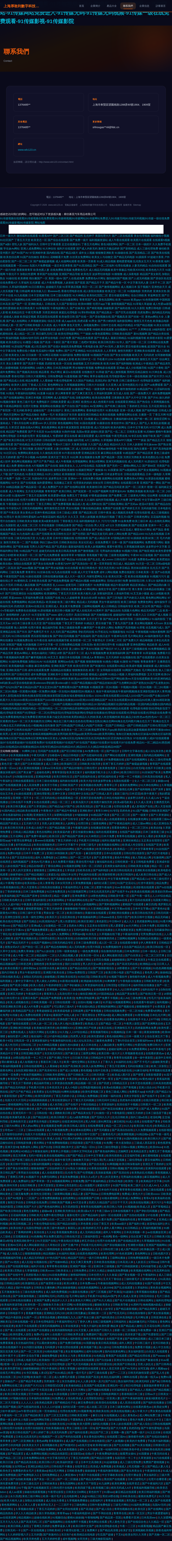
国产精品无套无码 (97, 533)
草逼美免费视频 (69, 1176)
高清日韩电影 (82, 614)
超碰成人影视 (66, 359)
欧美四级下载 (83, 1487)
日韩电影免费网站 (46, 1449)
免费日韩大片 (155, 1044)
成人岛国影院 (8, 525)
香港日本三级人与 (51, 1061)
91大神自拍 (49, 248)
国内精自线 (53, 252)
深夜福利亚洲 (105, 593)
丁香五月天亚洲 (67, 593)
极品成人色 (78, 504)
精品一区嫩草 (62, 895)
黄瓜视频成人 (44, 435)
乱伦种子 (89, 235)
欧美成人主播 (87, 1078)
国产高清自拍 (121, 1172)
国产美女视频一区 (130, 1274)
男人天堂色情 (163, 806)
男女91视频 (73, 508)
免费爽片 (92, 1530)
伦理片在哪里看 (29, 499)
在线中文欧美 (101, 1070)
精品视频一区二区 (86, 1083)
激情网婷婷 (12, 614)
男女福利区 (151, 1474)
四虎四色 (134, 1428)
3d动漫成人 (35, 1338)
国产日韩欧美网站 (113, 504)
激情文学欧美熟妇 (94, 1338)
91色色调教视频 (162, 968)
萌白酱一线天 (11, 559)
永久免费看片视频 (63, 861)
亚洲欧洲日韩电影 (21, 1027)
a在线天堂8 (84, 1445)
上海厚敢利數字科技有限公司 (21, 6)
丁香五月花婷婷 (46, 1508)
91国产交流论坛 (127, 883)
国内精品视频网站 (154, 755)
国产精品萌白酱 (157, 584)
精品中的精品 (125, 325)
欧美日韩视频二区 (21, 1223)
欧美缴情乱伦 (30, 1283)
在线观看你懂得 (129, 942)
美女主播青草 (14, 363)
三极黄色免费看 (103, 1040)
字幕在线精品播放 (91, 508)
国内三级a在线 (139, 1117)
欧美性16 (86, 401)
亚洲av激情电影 (107, 448)
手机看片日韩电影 (90, 840)
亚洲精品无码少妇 (55, 1313)
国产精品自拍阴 (66, 1223)
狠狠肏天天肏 (51, 1304)
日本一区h (88, 1428)
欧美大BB (109, 363)
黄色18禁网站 (97, 461)
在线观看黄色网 (47, 648)
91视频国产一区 (49, 1436)
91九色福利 (23, 533)
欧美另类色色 (104, 848)
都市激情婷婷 (128, 389)
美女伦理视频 (142, 235)
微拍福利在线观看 (27, 235)
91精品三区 (94, 1496)
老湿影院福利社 (33, 1138)
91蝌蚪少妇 (29, 750)
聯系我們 (128, 5)
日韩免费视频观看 (139, 1257)
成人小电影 (72, 1087)
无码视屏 (50, 1347)
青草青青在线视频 (131, 1189)
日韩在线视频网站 (26, 1019)
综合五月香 (54, 320)
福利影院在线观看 (88, 1368)
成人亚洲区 (73, 401)
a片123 (110, 525)
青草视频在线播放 (147, 1291)
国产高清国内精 (134, 1168)
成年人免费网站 (60, 934)
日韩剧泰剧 (77, 1142)
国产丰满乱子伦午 (60, 1057)
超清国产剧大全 (156, 346)
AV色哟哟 (41, 457)
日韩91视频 (116, 1168)
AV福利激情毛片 (154, 636)
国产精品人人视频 (141, 1389)
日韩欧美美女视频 (27, 521)
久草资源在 (60, 499)
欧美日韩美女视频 (16, 1394)
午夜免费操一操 (147, 1330)
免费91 (60, 350)
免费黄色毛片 (80, 269)
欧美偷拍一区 (47, 1359)
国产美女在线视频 (120, 354)
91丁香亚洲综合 (86, 1015)
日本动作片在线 (108, 1189)
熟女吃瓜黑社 (18, 1279)
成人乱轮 (26, 1261)
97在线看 (153, 1215)
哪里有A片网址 (143, 529)
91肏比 (102, 597)
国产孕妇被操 (72, 985)
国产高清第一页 (42, 529)
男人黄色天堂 (117, 1521)
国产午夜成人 (102, 337)
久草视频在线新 (25, 1508)
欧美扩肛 (125, 1530)
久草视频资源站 (37, 320)
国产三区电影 (115, 597)
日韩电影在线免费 (37, 1202)
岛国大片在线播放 (36, 1134)
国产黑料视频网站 (110, 904)
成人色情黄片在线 (103, 401)
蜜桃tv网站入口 (132, 465)
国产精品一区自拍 (82, 525)
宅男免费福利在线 (151, 934)
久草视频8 (107, 440)
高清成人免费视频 (101, 1466)
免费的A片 (43, 878)
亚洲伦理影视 (42, 793)
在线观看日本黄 (130, 482)
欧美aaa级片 (119, 1223)
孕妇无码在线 (86, 631)
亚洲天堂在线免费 (91, 797)
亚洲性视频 (135, 755)
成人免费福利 (21, 1181)
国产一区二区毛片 (81, 857)
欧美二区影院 (159, 1066)
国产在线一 (82, 316)
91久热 (63, 1032)
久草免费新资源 (124, 929)
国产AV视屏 (14, 1198)
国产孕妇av (92, 1193)
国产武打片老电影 (158, 853)
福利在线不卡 (150, 989)
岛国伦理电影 (34, 1227)
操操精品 (165, 972)
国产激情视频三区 (88, 550)
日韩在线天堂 (72, 1236)
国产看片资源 (70, 342)
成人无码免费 (77, 946)
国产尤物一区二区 (160, 1534)
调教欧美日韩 (62, 1112)
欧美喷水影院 (155, 337)
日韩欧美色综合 (68, 542)
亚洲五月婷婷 (15, 993)
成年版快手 (161, 601)
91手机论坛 (102, 631)
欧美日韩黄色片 (88, 567)
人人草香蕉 (110, 350)
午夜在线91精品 (86, 1006)
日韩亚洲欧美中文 (64, 1147)
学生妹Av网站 (11, 248)
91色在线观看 (42, 802)
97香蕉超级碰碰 (98, 495)
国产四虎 (104, 1083)
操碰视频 (78, 363)
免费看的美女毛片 (24, 1470)
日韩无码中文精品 (107, 1100)
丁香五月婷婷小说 (66, 840)
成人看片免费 (104, 1219)
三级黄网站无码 (46, 1296)
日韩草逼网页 (132, 989)
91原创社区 (151, 461)
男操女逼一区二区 (54, 912)
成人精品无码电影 (34, 1257)
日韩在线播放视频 (53, 576)
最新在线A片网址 (30, 427)
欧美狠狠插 (68, 474)
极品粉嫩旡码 (137, 1321)
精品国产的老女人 (11, 823)
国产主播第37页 (121, 589)
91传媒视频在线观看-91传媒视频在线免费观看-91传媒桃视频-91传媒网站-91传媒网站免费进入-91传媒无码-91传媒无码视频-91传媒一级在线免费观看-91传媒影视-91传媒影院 (84, 12)
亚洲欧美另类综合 (66, 1210)
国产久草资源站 (38, 806)
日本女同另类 (63, 883)
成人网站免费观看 (122, 1015)
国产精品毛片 (21, 925)
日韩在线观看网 (33, 1066)
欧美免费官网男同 (50, 819)
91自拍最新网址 (69, 299)
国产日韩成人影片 (102, 793)
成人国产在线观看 (160, 1500)
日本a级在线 (16, 648)
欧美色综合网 (11, 257)
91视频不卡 (33, 1176)
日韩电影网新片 (110, 1394)
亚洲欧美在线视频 (145, 870)
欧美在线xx (31, 883)
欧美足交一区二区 (115, 291)
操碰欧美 (42, 1423)
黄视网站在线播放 (50, 406)
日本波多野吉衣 (113, 474)
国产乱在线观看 (123, 1287)
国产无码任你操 (113, 1334)
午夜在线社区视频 (69, 1240)
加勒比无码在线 (33, 976)
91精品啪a (142, 1134)
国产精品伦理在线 (140, 1355)
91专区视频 (30, 1372)
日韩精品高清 (84, 474)
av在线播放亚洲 (157, 1232)
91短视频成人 (112, 1415)
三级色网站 (81, 1504)
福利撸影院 (132, 359)
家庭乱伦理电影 (68, 312)
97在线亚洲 (7, 1325)
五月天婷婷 (112, 657)
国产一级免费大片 (140, 393)
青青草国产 (51, 491)
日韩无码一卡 (13, 1530)
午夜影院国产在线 (14, 576)
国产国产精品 (75, 1155)
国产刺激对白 (98, 665)
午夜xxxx (5, 925)
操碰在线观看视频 (35, 1491)
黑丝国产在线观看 (115, 1479)
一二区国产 (31, 1198)
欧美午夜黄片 (149, 793)
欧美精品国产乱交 (24, 1010)
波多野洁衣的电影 (11, 1445)
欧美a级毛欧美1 (124, 802)
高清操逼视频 (103, 1172)
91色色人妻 (112, 389)
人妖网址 (70, 823)
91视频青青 (85, 1411)
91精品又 (89, 623)
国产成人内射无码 (87, 248)
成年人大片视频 (89, 1449)
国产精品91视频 (79, 580)
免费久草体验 (26, 951)
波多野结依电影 (101, 274)
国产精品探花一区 (31, 486)
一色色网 (105, 1236)
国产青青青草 (134, 653)
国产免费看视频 (62, 504)
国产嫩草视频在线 (36, 657)
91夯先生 (92, 934)
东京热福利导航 (25, 1342)
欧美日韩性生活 (63, 776)
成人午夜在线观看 (119, 239)
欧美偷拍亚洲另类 (45, 1027)
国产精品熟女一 (105, 312)
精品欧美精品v (36, 601)
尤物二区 (89, 887)
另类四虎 (147, 291)
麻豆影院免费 (78, 618)
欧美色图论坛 (14, 342)
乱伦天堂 (36, 623)
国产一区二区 (127, 244)
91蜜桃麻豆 (38, 989)
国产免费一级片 (79, 239)
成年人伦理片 (66, 614)
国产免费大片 (131, 640)
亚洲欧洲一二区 (97, 1313)
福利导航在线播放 (144, 985)
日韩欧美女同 (98, 976)
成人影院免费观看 (93, 759)
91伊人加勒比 (53, 474)
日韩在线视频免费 (115, 1010)
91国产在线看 (153, 1283)
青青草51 (30, 572)
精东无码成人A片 (121, 1487)
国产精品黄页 (15, 1453)
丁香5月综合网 (20, 423)
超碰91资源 (97, 431)
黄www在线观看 (44, 840)
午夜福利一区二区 (12, 1415)
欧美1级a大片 (86, 1210)
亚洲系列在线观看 (156, 1168)
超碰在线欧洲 (42, 1517)
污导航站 (152, 1321)
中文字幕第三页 (48, 359)
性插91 (19, 883)
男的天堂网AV (11, 414)
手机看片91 (94, 1296)
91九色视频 (21, 295)
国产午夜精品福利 (120, 823)
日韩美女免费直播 (71, 589)
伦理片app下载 (101, 303)
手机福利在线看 (88, 874)
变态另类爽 (20, 1155)
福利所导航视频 (105, 499)
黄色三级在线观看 (154, 1189)
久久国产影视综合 (66, 303)
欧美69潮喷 (85, 303)
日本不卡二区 (157, 282)
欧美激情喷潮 (107, 874)
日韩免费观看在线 (122, 1347)
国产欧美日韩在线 (14, 440)
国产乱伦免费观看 (49, 555)
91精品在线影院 (59, 1453)
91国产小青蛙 (156, 367)
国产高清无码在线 (127, 963)
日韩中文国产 (78, 1394)
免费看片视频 (143, 1347)
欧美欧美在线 (101, 1411)
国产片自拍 (68, 406)
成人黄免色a (130, 1415)
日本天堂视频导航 (39, 295)
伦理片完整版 (31, 406)
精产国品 (158, 529)
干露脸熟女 (31, 648)
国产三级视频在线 (136, 648)
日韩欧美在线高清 (153, 1449)
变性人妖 (17, 244)
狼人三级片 (165, 670)
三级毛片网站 (121, 1504)
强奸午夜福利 (23, 1287)
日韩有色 (165, 1381)
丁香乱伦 (5, 934)
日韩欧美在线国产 (122, 333)
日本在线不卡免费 (21, 802)
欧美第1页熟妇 (14, 1270)
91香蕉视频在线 (10, 887)
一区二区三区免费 (69, 759)
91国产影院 (119, 1185)
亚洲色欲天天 (159, 286)
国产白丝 (46, 1147)
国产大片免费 (118, 1428)
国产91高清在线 (100, 900)
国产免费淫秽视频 (71, 1342)
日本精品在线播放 (154, 589)
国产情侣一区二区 (33, 946)
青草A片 (148, 1198)
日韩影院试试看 (54, 1385)
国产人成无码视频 (139, 278)
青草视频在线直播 (160, 1070)
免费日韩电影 (154, 308)
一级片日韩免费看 (97, 1257)
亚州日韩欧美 (161, 1342)
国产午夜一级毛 (141, 895)
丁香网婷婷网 (23, 1232)
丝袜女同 (98, 482)
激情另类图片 (126, 350)
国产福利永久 (31, 244)
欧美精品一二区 (124, 848)
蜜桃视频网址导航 (19, 1104)
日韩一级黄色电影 (67, 951)
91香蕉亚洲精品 (34, 474)
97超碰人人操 (60, 1164)
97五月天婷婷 (33, 440)
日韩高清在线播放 (50, 887)
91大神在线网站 (150, 785)
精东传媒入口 (39, 291)
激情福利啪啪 (78, 1274)
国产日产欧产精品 (21, 1091)
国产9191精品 (58, 1372)
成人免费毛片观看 (65, 1376)
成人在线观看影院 (115, 819)
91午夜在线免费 (71, 452)
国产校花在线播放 (113, 1108)
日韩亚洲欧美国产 (32, 1053)
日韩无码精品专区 (63, 942)
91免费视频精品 (157, 648)
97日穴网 (154, 427)
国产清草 (158, 789)
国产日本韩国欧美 (33, 763)
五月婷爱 (36, 1534)
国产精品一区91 (160, 606)
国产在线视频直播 (11, 785)
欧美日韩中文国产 (87, 1134)
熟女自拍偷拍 (11, 469)
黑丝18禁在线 (110, 1496)
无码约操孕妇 (81, 929)
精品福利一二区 (46, 955)
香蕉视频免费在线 (67, 1232)
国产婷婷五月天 (131, 508)
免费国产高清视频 (125, 627)
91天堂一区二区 (145, 563)
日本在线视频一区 (23, 1321)
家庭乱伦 (53, 874)
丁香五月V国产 (124, 516)
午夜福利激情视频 (109, 1470)
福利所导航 (126, 618)
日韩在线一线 (44, 1112)
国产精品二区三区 (11, 1457)
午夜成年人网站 (104, 627)
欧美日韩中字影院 (18, 1164)
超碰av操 (47, 1210)
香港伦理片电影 (85, 861)
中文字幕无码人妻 (138, 282)
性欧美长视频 (51, 1279)
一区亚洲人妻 (112, 1398)
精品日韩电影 (71, 755)
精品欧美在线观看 (28, 810)
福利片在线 (38, 1266)
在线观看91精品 (116, 665)
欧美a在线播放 (113, 1087)
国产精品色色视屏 (82, 337)
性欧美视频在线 (55, 1428)
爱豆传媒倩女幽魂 (136, 346)
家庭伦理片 (104, 1185)
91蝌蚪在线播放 (71, 1091)
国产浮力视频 (93, 1142)
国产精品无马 (39, 1364)
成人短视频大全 (29, 1061)
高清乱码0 (101, 380)
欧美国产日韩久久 (102, 1330)
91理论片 (8, 516)
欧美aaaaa (21, 1049)
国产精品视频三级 (60, 827)
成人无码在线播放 (132, 1283)
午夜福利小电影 (61, 789)
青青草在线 (120, 1513)
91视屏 (27, 814)
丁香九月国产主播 (123, 623)
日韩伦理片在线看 (12, 1428)
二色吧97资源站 (88, 342)
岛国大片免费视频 (40, 265)
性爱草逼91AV (117, 491)
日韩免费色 (80, 1270)
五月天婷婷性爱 (51, 1538)
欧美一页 (94, 670)
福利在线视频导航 (58, 640)
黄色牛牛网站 (122, 857)
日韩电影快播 (23, 1142)
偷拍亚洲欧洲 (88, 993)
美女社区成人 (86, 542)
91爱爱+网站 (55, 1049)
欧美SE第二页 (150, 538)
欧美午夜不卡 (8, 1355)
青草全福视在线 (99, 376)
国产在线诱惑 (44, 584)
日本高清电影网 (62, 367)
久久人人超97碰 (10, 904)
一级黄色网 (98, 389)
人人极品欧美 (107, 1044)
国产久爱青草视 (103, 857)
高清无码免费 (59, 1432)
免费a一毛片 (47, 414)
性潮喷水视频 (136, 1244)
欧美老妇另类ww (162, 891)
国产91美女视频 (141, 1445)
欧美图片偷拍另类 (102, 802)
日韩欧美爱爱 (58, 401)
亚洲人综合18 (147, 1087)
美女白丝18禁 (89, 597)
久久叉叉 (73, 516)
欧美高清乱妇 (85, 806)
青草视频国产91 (147, 1219)
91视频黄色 (50, 759)
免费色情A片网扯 (134, 478)
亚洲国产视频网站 (157, 1244)
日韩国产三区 (95, 972)
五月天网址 (80, 1389)
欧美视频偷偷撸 (20, 755)
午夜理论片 (98, 640)
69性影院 (36, 299)
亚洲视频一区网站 (58, 989)
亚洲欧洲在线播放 (119, 912)
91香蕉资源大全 (21, 848)
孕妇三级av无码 (49, 542)
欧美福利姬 (8, 895)
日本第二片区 (114, 640)
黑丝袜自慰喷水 (140, 567)
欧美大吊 (86, 780)
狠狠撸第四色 (80, 670)
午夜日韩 (72, 1078)
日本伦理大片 (96, 1274)
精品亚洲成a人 (138, 584)
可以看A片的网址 (73, 1138)
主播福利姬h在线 (123, 418)
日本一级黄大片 (135, 1036)
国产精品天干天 (95, 282)
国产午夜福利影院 (133, 1398)
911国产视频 (140, 810)
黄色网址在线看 (98, 1521)
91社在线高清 (95, 350)
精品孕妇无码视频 (41, 444)
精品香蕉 (44, 371)
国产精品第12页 (88, 512)
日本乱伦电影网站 (115, 797)
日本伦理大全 (12, 997)
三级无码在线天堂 (24, 538)
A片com (158, 623)
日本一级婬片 (144, 244)
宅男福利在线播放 (110, 550)
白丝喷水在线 (47, 968)
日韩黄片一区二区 (151, 1104)
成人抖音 (63, 648)
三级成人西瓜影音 (145, 1142)
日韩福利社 (120, 1321)
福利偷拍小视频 (160, 235)
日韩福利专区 (126, 606)
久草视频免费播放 (77, 1500)
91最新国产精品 (81, 389)
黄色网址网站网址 (156, 597)
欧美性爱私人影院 (21, 1334)
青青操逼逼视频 (115, 1500)
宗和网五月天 (75, 418)
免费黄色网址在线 (127, 414)
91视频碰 (130, 1206)
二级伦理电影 (135, 1159)
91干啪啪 (134, 661)
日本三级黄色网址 (121, 1406)
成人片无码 (6, 584)
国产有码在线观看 (71, 1436)
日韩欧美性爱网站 (55, 1074)
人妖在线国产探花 (16, 865)
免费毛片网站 (125, 1044)
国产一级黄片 (140, 814)
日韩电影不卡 (15, 1313)
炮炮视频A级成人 (153, 1304)
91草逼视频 (150, 653)
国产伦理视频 (85, 1172)
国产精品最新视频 (127, 1308)
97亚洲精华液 (37, 252)
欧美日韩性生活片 (61, 533)
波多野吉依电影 (49, 337)
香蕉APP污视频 (122, 440)
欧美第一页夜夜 (86, 261)
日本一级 (117, 542)
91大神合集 (155, 371)
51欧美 (7, 329)
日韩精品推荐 (63, 525)
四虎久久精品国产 (100, 1202)
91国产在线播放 (62, 529)
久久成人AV (153, 797)
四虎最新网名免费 (146, 1027)
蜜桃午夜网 (46, 499)
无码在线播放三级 (138, 1066)
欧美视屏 (161, 836)
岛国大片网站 (36, 1032)
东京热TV (67, 1534)
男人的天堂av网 (92, 963)
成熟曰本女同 (68, 874)
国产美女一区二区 (45, 1479)
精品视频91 (50, 1253)
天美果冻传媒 (79, 444)
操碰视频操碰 (31, 1368)
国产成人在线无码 (81, 610)
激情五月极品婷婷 (109, 248)
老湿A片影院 (146, 504)
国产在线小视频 (101, 529)
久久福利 (89, 499)
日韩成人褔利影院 (71, 1338)
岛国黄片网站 (161, 900)
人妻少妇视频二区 (64, 448)
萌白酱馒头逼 (9, 1061)
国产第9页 (135, 499)
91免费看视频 (102, 584)
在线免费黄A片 (9, 282)
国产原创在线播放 (102, 929)
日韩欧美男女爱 (153, 980)
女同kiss (153, 1261)
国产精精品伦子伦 (65, 1402)
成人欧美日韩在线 (146, 874)
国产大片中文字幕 (136, 397)
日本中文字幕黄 (95, 1155)
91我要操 (113, 469)
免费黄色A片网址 (95, 278)
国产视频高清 (119, 316)
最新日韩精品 (119, 337)
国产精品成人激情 (132, 1325)
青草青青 (5, 1440)
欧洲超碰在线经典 (92, 980)
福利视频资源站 (98, 239)
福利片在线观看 (66, 248)
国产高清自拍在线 (123, 1129)
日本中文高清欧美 (91, 1462)
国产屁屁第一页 (82, 491)
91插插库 (141, 257)
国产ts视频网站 (128, 469)
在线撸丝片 (88, 371)
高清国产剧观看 (43, 448)
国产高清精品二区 (139, 252)
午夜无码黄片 (39, 755)
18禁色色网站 (98, 895)
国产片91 (153, 397)
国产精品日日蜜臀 (102, 1457)
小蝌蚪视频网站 (97, 1049)
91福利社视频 (64, 440)
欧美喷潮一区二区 (80, 640)
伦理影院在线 (94, 1398)
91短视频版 (35, 1279)
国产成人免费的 (150, 1108)
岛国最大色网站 (130, 610)
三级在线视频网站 (81, 989)
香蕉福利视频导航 (145, 1487)
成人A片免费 (31, 1006)
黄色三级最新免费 (69, 627)
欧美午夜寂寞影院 (68, 427)
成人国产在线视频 (77, 1440)
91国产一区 (30, 1317)
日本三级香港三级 (154, 831)
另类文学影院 (132, 1095)
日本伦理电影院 (45, 1321)
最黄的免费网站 (129, 785)
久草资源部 (145, 1457)
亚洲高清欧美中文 (24, 1240)
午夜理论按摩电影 (22, 840)
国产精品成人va (40, 934)
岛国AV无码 (159, 1504)
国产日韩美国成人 (86, 1189)
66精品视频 (13, 486)
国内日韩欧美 (9, 972)
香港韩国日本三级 (132, 1394)
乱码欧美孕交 (25, 410)
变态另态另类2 (107, 567)
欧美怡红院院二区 (97, 295)
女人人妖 (41, 1308)
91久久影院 (138, 308)
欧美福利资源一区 (68, 1462)
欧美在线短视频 (140, 1202)
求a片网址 (56, 371)
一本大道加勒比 (122, 1142)
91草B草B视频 (86, 312)
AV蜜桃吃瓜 (21, 580)
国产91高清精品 (82, 265)
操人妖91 (104, 1347)
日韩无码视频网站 (32, 508)
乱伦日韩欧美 (120, 1117)
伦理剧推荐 (81, 538)
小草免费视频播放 (50, 1198)
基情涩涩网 (160, 418)
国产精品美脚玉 (148, 1308)
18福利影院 (159, 329)
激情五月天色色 (143, 320)
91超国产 (46, 1006)
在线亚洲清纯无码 (73, 1121)
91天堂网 (23, 1376)
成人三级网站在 (103, 418)
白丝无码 (138, 768)
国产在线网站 (156, 1508)
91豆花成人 (127, 529)
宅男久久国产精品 (40, 546)
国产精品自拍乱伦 (80, 968)
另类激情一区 (52, 1381)
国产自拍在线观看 (135, 1215)
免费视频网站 (19, 601)
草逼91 (47, 1015)
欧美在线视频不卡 (11, 1347)
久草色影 (70, 870)
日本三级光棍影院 (61, 295)
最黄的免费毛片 (147, 1496)
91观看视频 (144, 1526)
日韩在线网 (49, 440)
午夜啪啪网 (91, 1517)
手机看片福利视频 (159, 1440)
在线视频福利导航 (11, 1257)
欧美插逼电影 (62, 1010)
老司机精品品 (23, 844)
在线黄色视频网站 (88, 1253)
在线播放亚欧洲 (100, 827)
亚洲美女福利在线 (115, 865)
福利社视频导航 (111, 840)
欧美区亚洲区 (86, 921)
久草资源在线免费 (63, 1083)
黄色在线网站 (44, 831)
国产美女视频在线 (26, 938)
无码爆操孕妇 (162, 929)
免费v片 (38, 1334)
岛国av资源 (83, 431)
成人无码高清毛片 (86, 448)
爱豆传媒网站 (153, 1159)
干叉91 (120, 1534)
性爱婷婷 (58, 435)
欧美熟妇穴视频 (105, 516)
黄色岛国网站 (107, 299)
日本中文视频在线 (63, 538)
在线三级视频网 (102, 1321)
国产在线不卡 (150, 1095)
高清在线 (39, 1232)
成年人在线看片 (54, 1334)
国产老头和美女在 (132, 1470)
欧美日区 (54, 836)
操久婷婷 (164, 397)
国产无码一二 (115, 465)
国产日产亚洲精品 (75, 350)
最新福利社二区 (64, 1189)
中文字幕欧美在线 (113, 1474)
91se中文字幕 (21, 789)
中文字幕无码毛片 (58, 1457)
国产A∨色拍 (12, 1261)
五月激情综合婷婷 (12, 1134)
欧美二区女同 (142, 606)
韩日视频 (28, 448)
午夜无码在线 (159, 1453)
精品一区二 (158, 865)
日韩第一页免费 (9, 1074)
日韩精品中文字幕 (101, 1057)
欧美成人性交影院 (133, 844)
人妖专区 (108, 1308)
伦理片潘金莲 (133, 1474)
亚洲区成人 (52, 606)
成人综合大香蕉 (55, 1500)
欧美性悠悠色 (114, 1155)
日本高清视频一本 (135, 1232)
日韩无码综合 (146, 1296)
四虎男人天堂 (78, 1036)
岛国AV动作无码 (29, 337)
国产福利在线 (123, 308)
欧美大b (5, 857)
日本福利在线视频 (40, 1398)
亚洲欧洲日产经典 (86, 1027)
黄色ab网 (41, 1440)
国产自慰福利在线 (92, 755)
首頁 (81, 5)
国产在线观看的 (146, 657)
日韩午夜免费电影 (100, 1504)
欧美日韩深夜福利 (130, 1164)
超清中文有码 (163, 1057)
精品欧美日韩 (74, 1308)
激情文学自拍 (15, 1202)
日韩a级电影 (163, 563)
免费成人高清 (93, 1308)
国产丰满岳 (115, 1291)
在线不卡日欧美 (155, 768)
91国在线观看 (88, 423)
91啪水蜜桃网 (157, 631)
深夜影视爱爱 (154, 1074)
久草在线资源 (71, 1325)
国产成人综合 (142, 1423)
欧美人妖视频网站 (95, 546)
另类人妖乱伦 (146, 1364)
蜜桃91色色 (24, 465)
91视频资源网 (71, 865)
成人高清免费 (31, 785)
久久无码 (55, 631)
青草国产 (12, 1078)
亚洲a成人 (37, 925)
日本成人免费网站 (131, 1198)
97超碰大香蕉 (155, 257)
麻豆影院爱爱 (86, 435)
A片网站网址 (90, 589)
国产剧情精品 (128, 248)
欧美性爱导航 (13, 1368)
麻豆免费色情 (86, 1402)
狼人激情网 (20, 627)
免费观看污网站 (154, 542)
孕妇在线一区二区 (73, 1279)
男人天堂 (99, 525)
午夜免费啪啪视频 (57, 1142)
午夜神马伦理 (119, 636)
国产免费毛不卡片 (38, 631)
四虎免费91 (144, 312)
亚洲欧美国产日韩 (16, 670)
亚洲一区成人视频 (130, 410)
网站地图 (40, 222)
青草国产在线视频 (47, 274)
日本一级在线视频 (137, 376)
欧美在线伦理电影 (11, 921)
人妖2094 (106, 1287)
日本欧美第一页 (144, 572)
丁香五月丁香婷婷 (72, 623)
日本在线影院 (97, 1440)
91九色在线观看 (60, 572)
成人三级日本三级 (159, 1338)
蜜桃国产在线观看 (133, 904)
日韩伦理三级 (110, 1249)
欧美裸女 (39, 1091)
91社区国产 (7, 239)
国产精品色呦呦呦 (57, 946)
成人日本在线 (89, 1044)
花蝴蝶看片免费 (59, 257)
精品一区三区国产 (24, 1308)
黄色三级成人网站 (117, 1091)
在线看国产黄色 (151, 1121)
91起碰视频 (111, 1462)
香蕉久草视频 (67, 1368)
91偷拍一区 (103, 1112)
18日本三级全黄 (21, 623)
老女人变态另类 (110, 1368)
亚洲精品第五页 (90, 452)
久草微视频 (31, 1270)
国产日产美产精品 (44, 461)
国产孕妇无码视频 (63, 636)
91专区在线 (135, 435)
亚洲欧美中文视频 (58, 674)
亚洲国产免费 (42, 1300)
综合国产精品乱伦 (135, 946)
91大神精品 (79, 295)
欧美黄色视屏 (107, 768)
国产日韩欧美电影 (30, 325)
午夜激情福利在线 (61, 1040)
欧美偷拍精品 (74, 1385)
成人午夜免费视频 (52, 282)
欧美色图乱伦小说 (153, 457)
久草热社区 (54, 1244)
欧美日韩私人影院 (19, 1526)
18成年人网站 (44, 367)
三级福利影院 (90, 1236)
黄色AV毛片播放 (41, 861)
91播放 (29, 665)
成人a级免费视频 (79, 1117)
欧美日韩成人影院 (75, 1125)
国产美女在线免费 (43, 563)
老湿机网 (155, 1117)
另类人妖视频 (87, 516)
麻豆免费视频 (8, 1474)
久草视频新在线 (151, 1240)
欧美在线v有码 (44, 1159)
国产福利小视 (137, 1223)
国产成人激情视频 (115, 371)
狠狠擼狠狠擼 (94, 661)
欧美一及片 (97, 1381)
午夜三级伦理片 (160, 878)
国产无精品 (30, 921)
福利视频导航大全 (96, 772)
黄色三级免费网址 (74, 410)
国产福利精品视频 (135, 1338)
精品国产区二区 (99, 1432)
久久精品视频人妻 (68, 955)
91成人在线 (133, 1121)
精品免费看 (32, 380)
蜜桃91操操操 (75, 1517)
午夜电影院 (119, 1112)
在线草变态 (82, 1466)
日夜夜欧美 (118, 397)
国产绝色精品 (22, 444)
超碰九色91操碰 (69, 1044)
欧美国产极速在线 (148, 1359)
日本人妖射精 (135, 444)
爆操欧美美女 (102, 1304)
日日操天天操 (80, 1057)
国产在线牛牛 (15, 1274)
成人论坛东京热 (154, 750)
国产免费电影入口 (29, 1474)
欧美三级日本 (140, 521)
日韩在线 (50, 303)
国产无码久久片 (101, 1117)
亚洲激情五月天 (42, 814)
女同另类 (82, 1538)
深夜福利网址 (83, 397)
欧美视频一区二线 (18, 989)
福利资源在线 (51, 299)
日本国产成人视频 (157, 614)
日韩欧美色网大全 (12, 900)
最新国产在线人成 (64, 1015)
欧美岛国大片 (81, 802)
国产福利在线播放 (154, 1402)
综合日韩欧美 (139, 295)
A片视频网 (38, 465)
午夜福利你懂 (130, 934)
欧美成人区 (144, 1206)
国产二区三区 (61, 235)
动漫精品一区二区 (56, 925)
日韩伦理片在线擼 (62, 1487)
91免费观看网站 (138, 1049)
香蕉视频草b (56, 1440)
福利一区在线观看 (111, 1215)
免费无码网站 (49, 1176)
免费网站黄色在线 (28, 452)
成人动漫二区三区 (27, 525)
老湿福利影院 (20, 934)
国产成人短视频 (69, 1070)
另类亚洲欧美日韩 (11, 1006)
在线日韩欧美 (28, 1185)
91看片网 (165, 921)
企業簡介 (95, 5)
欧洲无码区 (143, 1381)
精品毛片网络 (56, 1470)
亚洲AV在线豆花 (35, 606)
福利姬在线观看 (69, 780)
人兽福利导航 (122, 593)
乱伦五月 (155, 567)
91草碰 (100, 371)
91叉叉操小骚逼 (139, 593)
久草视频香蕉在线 (133, 1053)
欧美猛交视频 (28, 316)
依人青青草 (46, 883)
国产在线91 (82, 406)
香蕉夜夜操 (85, 1355)
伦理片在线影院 (34, 1428)
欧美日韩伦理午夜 (104, 644)
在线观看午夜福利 (144, 1002)
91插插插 (136, 538)
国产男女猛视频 (54, 567)
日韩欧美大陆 (162, 1236)
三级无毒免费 (17, 572)
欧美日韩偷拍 (75, 912)
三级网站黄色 (54, 870)
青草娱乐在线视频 (29, 1172)
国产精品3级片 (69, 252)
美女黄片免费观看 (70, 606)
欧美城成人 (120, 1466)
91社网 (74, 457)
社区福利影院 (120, 1389)
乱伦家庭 (35, 282)
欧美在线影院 (82, 878)
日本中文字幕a (141, 908)
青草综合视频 (47, 1317)
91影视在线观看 (69, 980)
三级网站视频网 (91, 606)
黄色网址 (165, 1321)
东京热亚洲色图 (79, 674)
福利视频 (5, 980)
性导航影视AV (117, 376)
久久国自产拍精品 (83, 380)
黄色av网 (98, 474)
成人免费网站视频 (37, 1453)
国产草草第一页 (40, 1181)
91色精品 (98, 1355)
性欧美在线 (84, 870)
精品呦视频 (146, 640)
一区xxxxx (23, 265)
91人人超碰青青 (70, 597)
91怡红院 (83, 976)
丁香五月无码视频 (84, 1100)
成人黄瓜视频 (39, 1104)
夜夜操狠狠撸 (152, 1032)
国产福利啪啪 (124, 363)
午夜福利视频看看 (11, 1066)
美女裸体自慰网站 (81, 1129)
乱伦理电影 (53, 1091)
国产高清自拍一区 (82, 563)
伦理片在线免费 (106, 1240)
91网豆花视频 (50, 354)
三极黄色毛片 (108, 1134)
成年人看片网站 (113, 1227)
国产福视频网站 (54, 1521)
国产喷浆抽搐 (21, 546)
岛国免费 (100, 465)
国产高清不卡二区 (73, 653)
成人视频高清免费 (123, 512)
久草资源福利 (107, 1104)
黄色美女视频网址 (160, 1287)
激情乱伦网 (126, 789)
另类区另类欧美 (132, 457)
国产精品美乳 (163, 363)
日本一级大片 (8, 235)
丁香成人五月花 (37, 384)
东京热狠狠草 (47, 389)
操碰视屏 (108, 308)
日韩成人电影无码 (26, 1359)
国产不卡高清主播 (42, 1389)
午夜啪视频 (142, 631)
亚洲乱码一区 (115, 1385)
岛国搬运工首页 (63, 482)
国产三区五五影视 (57, 1415)
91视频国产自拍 (99, 354)
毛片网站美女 (136, 636)
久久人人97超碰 (51, 1406)
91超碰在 (129, 1291)
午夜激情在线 (153, 1470)
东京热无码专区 (54, 1053)
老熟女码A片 (13, 946)
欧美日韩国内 (125, 874)
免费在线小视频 (26, 350)
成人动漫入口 (15, 1253)
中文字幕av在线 (121, 908)
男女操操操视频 (66, 1287)
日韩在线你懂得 (136, 1313)
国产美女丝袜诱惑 (18, 1168)
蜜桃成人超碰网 (98, 674)
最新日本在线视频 (69, 657)
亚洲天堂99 (11, 1147)
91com (115, 529)
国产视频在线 (126, 1006)
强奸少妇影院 (73, 963)
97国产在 (70, 806)
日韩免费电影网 (110, 1193)
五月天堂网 (153, 674)
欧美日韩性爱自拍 (102, 1364)
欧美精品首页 (139, 1151)
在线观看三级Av (161, 819)
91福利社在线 (124, 1061)
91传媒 (13, 1015)
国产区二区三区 (121, 814)
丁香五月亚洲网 (116, 1066)
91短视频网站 (35, 593)
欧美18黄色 (71, 1283)
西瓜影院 (72, 1185)
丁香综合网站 (53, 865)
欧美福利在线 (54, 963)
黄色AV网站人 (22, 653)
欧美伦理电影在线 (107, 1526)
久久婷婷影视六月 (18, 1534)
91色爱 (132, 559)
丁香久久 (108, 1061)
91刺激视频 (29, 644)
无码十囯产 (123, 917)
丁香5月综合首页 (125, 1040)
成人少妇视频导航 (136, 367)
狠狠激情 (39, 870)
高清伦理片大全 (69, 993)
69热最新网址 (98, 580)
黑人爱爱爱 (117, 925)
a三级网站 (62, 857)
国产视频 (80, 661)
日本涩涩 (134, 793)
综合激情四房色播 (112, 951)
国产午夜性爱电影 (152, 1428)
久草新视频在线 (43, 469)
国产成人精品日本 (99, 538)
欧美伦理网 (41, 1219)
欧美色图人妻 (41, 269)
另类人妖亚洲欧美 (53, 823)
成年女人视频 (87, 252)
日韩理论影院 (47, 938)
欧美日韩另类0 (106, 342)
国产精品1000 (136, 533)
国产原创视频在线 (100, 316)
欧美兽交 (69, 997)
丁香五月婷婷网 (80, 1457)
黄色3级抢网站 (109, 244)
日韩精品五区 (120, 1083)
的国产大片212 (34, 1385)
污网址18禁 (55, 653)
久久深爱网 (164, 1517)
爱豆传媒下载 (104, 623)
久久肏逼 (112, 1274)
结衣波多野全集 (102, 780)
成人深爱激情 (38, 1049)
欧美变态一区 (39, 239)
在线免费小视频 (92, 478)
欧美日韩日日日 (130, 772)
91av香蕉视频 (123, 887)
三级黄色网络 (99, 823)
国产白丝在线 (97, 1164)
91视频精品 (117, 1032)
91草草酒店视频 (71, 286)
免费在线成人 (18, 1032)
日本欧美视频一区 (42, 1002)
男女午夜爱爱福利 (158, 1513)
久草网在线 (144, 329)
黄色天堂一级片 (11, 763)
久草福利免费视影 (135, 674)
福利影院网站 (125, 320)
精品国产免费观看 (16, 431)
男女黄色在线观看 (160, 1411)
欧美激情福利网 (116, 653)
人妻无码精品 (140, 265)
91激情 (124, 661)
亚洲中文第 (59, 793)
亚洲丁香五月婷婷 (114, 763)
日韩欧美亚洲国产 (160, 810)
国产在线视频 (28, 482)
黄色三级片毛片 (26, 401)
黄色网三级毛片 (45, 618)
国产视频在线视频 (99, 1389)
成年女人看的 (145, 836)
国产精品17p (163, 1091)
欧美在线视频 (108, 414)
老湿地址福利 (155, 1223)
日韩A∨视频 (128, 1147)
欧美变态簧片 (74, 772)
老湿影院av (77, 1453)
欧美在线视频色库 (45, 844)
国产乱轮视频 (122, 1445)
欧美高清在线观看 (84, 1359)
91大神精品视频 (48, 1044)
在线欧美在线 (57, 1423)
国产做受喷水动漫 (51, 1283)
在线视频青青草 (103, 989)
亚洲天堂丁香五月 (58, 457)
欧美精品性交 (17, 312)
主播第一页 (145, 414)
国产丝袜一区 (136, 316)
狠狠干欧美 (149, 435)
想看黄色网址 (120, 827)
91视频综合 (59, 1517)
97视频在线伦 (18, 1398)
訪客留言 (161, 5)
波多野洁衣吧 (135, 797)
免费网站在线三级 (12, 1385)
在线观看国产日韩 (89, 1198)
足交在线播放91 (71, 244)
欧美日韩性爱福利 (25, 516)
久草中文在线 (8, 951)
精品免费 (162, 883)
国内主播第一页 (143, 448)
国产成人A (165, 874)
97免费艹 (8, 478)
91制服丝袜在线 (24, 776)
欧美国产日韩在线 (125, 1364)
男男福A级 (78, 934)
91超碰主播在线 (25, 1108)
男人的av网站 (31, 1125)
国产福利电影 (150, 410)
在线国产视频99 (41, 942)
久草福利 (23, 282)
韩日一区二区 (90, 286)
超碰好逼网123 (118, 1049)
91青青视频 (142, 1015)
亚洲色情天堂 (18, 1121)
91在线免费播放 (59, 1274)
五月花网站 (17, 836)
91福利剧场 (66, 354)
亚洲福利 (54, 1121)
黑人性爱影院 (68, 921)
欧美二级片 (135, 1185)
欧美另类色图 (31, 1538)
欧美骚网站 (50, 593)
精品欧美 (152, 644)
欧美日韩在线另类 (143, 912)
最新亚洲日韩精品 (88, 414)
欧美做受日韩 (67, 316)
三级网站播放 (118, 1257)
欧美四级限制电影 (63, 1330)
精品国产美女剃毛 (150, 274)
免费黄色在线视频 (26, 610)
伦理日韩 (83, 823)
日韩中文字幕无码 (63, 904)
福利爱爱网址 (45, 482)
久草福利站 (142, 1287)
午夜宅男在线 (119, 435)
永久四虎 (15, 1496)
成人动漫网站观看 (66, 261)
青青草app (63, 1513)
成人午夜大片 (140, 1411)
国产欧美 (113, 380)
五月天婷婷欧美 (93, 363)
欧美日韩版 (51, 1338)
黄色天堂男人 (75, 325)
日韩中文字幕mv (15, 929)
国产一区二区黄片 (135, 486)
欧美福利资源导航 (12, 1304)
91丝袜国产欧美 (152, 772)
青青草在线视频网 (91, 1206)
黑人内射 (91, 1121)
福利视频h (163, 1002)
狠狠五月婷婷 (135, 1112)
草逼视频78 (15, 418)
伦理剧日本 (125, 985)
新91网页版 (105, 1121)
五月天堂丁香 (94, 618)
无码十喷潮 (35, 1155)
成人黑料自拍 (94, 504)
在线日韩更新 (151, 1100)
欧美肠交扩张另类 (66, 414)
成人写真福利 (102, 427)
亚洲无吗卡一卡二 (24, 1112)
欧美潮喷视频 (126, 1134)
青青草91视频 (78, 1164)
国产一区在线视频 (34, 1530)
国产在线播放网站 (14, 397)
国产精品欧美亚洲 (91, 1019)
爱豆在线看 (70, 435)
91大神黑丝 (92, 836)
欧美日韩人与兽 (113, 1206)
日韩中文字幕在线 (133, 750)
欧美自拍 (156, 827)
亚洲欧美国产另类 (61, 665)
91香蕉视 (157, 261)
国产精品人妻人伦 (158, 1466)
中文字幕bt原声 (151, 499)
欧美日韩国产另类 (18, 1189)
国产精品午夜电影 (67, 810)
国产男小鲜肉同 (107, 320)
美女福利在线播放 (42, 1189)
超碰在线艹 (40, 410)
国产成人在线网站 (16, 320)
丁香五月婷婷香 (53, 908)
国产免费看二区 (118, 495)
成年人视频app (159, 1368)
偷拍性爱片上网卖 (18, 1036)
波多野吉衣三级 (57, 478)
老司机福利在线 (107, 776)
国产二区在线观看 (122, 235)
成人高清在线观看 (131, 1402)
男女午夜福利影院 (109, 601)
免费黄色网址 (146, 601)
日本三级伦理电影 (108, 1147)
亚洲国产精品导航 (69, 274)
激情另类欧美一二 (14, 542)
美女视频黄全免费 (89, 457)
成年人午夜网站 (112, 1232)
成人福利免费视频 (57, 1291)
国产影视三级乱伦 (23, 1159)
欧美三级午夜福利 (55, 1227)
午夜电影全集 (91, 346)
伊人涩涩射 (50, 423)
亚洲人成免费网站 (31, 248)
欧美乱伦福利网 (110, 1376)
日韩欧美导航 (120, 1304)
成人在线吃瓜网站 (159, 521)
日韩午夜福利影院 (36, 900)
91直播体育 (76, 1023)
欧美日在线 (106, 1027)
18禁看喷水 (123, 968)
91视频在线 (41, 1261)
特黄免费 (78, 1181)
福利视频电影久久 (90, 521)
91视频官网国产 (85, 469)
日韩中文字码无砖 (82, 1151)
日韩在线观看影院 (24, 780)
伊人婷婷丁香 (41, 1432)
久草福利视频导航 (151, 1227)
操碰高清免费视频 (71, 346)
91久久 (128, 1125)
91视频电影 (134, 291)
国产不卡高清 (36, 431)
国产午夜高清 (11, 512)
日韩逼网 (24, 291)
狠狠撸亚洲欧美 (104, 252)
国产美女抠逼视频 (159, 1313)
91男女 (93, 320)
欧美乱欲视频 (159, 423)
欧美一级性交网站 (34, 917)
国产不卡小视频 (26, 457)
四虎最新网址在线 (148, 921)
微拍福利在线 (105, 861)
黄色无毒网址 (31, 1210)
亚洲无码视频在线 (116, 461)
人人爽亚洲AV (68, 1474)
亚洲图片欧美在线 (54, 972)
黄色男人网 (152, 972)
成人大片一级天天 (75, 576)
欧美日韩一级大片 (110, 1053)
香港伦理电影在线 (71, 291)
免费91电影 (14, 853)
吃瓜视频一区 (137, 1466)
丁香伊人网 (84, 1321)
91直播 (41, 393)
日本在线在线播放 (21, 1300)
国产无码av (131, 504)
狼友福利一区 (39, 1036)
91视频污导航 (130, 550)
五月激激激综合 (11, 1291)
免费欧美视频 (135, 491)
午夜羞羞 (26, 904)
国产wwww (160, 1355)
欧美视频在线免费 (91, 785)
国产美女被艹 (26, 772)
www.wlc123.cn (27, 149)
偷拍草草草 (67, 555)
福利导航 (78, 440)
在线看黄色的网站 (115, 1019)
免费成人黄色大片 (133, 1193)
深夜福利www (145, 1040)
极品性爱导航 (8, 359)
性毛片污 (153, 997)
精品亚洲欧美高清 (11, 1138)
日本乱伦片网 (158, 1015)
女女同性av (19, 1466)
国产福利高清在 (106, 1317)
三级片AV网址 (12, 1125)
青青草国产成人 (88, 299)
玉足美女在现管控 (152, 840)
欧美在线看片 (13, 968)
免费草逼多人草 (61, 1526)
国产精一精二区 (143, 418)
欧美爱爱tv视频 (57, 495)
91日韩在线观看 (20, 636)
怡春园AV (55, 755)
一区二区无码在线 (45, 797)
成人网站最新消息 (113, 955)
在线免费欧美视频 (60, 269)
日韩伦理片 (120, 559)
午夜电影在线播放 (131, 980)
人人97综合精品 (85, 465)
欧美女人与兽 (68, 1355)
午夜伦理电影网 (63, 380)
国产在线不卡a (121, 891)
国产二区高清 (8, 567)
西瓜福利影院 (42, 904)
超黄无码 (70, 584)
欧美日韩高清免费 (66, 550)
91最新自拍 (103, 423)
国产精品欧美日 (34, 1415)
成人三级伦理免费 (147, 248)
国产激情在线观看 (18, 1023)
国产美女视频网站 (148, 469)
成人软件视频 (103, 435)
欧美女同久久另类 (136, 1534)
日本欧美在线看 (38, 580)
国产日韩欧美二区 (79, 1074)
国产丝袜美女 (78, 308)
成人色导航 (56, 1104)
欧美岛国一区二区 (154, 491)
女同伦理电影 (57, 1364)
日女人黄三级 (33, 759)
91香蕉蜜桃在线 (83, 1304)
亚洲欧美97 (87, 810)
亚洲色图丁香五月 (68, 1019)
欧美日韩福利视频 (150, 1491)
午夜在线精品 (89, 1104)
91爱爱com (36, 423)
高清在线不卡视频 (128, 1104)
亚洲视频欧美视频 (143, 1530)
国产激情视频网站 (109, 286)
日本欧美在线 (128, 1496)
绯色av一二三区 (14, 1129)
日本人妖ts (23, 1364)
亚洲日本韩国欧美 (58, 853)
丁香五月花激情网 (36, 495)
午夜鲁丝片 (48, 810)
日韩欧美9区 (54, 1530)
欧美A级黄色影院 (49, 521)
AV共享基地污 (158, 1049)
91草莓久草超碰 (142, 303)
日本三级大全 (76, 499)
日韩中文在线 (108, 325)
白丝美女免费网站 (80, 257)
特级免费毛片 (56, 1108)
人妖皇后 (141, 1261)
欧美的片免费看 (136, 1440)
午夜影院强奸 (9, 1095)
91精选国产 (130, 452)
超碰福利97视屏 (122, 614)
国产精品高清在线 (26, 1462)
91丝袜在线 (44, 572)
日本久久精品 (97, 1270)
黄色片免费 (137, 1419)
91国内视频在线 (134, 1138)
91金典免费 (125, 521)
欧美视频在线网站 (110, 844)
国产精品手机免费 (31, 1381)
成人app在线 (69, 320)
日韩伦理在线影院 (134, 853)
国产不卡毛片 (142, 1061)
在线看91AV (69, 1249)
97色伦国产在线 (57, 1257)
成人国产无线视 (40, 533)
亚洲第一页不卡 (22, 797)
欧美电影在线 (11, 499)
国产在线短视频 (52, 623)
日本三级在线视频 (47, 780)
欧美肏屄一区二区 (27, 555)
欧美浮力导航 (50, 785)
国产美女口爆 (103, 806)
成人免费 (11, 465)
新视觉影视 (86, 427)
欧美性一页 (132, 1181)
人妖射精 (68, 282)
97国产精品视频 (143, 325)
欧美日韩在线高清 (122, 870)
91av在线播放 (53, 431)
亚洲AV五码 (14, 1244)
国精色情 (39, 963)
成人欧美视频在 (68, 1449)
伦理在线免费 (121, 806)
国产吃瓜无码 (117, 1313)
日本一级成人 (150, 951)
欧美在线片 (17, 1227)
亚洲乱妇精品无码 (39, 1466)
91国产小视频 (51, 589)
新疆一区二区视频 (125, 1330)
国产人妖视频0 (116, 1440)
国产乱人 (144, 423)
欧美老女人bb (17, 354)
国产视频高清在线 (27, 371)
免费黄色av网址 (146, 559)
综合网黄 (152, 495)
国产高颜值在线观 (62, 878)
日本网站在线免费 (158, 342)
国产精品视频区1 (36, 874)
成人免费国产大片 (53, 486)
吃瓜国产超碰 (105, 1534)
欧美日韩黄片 (59, 1117)
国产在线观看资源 (45, 329)
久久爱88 (114, 772)
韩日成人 (118, 563)
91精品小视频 (116, 674)
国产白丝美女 (133, 955)
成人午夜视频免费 (95, 653)
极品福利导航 (50, 627)
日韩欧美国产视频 (60, 1202)
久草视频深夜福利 (134, 546)
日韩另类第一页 (100, 1074)
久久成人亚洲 (44, 538)
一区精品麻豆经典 (23, 329)
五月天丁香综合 (112, 1279)
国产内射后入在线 (134, 597)
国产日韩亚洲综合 (15, 593)
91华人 (120, 342)
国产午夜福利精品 (96, 1181)
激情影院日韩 (137, 580)
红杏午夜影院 (146, 883)
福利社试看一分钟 (74, 1406)
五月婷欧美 (55, 1134)
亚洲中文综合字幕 (29, 1355)
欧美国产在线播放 (39, 1330)
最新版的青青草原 (154, 1385)
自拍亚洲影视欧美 (26, 1070)
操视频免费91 (92, 325)
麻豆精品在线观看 (126, 1491)
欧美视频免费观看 (84, 1219)
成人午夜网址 (17, 491)
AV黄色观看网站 (101, 333)
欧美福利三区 (69, 763)
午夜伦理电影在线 (45, 1223)
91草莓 (141, 627)
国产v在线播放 (86, 848)
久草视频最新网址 (74, 384)
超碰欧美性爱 (160, 1061)
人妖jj (82, 1496)
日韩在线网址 (146, 1300)
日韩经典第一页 (124, 861)
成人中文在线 (161, 1347)
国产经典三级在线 (115, 406)
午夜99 (135, 555)
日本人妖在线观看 (121, 1423)
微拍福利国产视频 (117, 278)
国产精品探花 (41, 1117)
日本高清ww (148, 1517)
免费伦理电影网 (85, 997)
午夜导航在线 (125, 448)
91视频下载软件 (118, 976)
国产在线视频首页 (39, 1487)
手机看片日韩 (36, 1087)
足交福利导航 (132, 1155)
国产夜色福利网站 (105, 1151)
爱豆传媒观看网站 (119, 295)
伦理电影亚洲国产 (151, 380)
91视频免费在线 (23, 640)
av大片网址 (133, 925)
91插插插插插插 (38, 1100)
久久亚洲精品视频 (99, 908)
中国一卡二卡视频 (130, 776)
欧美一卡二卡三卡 (36, 1057)
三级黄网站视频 (61, 1193)
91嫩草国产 (88, 627)
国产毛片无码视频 (78, 1364)
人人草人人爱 (28, 1504)
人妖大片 (25, 614)
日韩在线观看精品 (134, 474)
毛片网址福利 (77, 1296)
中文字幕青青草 (144, 848)
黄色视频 (86, 1070)
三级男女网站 (89, 1053)
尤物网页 (123, 1151)
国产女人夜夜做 (81, 529)
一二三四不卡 (64, 1504)
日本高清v (87, 644)
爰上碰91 (74, 648)
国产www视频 (25, 567)
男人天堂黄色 (29, 887)
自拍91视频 (84, 1002)
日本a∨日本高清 (52, 768)
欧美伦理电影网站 (68, 333)
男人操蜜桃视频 (9, 367)
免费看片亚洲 (131, 1517)
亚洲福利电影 (43, 776)
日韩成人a (87, 657)
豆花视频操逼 (21, 1236)
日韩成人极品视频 (24, 584)
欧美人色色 (37, 985)
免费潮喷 (5, 346)
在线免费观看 (96, 1125)
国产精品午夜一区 (116, 282)
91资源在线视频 (154, 478)
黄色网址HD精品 (20, 1151)
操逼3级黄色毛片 (156, 1398)
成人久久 (129, 921)
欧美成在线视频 (141, 891)
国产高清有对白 (48, 1070)
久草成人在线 (52, 1138)
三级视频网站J (142, 618)
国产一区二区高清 (32, 1351)
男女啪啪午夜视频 (83, 367)
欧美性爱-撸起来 (109, 1325)
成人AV (124, 997)
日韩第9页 (159, 1445)
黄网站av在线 (66, 661)
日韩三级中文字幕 (31, 912)
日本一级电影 (154, 474)
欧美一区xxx (9, 768)
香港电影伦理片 (95, 410)
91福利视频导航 (136, 337)
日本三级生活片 (30, 1483)
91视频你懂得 (8, 401)
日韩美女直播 (135, 431)
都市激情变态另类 (54, 508)
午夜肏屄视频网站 (32, 1074)
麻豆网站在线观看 (111, 452)
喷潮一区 (152, 486)
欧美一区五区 (137, 1513)
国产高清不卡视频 (33, 363)
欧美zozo (46, 1394)
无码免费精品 (50, 1474)
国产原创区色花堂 (161, 278)
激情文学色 (105, 589)
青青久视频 (26, 469)
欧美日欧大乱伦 (143, 1125)
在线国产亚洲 (154, 844)
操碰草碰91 (17, 874)
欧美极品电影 (161, 320)
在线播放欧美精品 (44, 848)
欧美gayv (136, 299)
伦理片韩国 (94, 946)
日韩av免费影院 (76, 972)
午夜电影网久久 (59, 308)
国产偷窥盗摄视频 (44, 261)
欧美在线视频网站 (55, 1155)
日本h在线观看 (113, 853)
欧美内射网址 (119, 427)
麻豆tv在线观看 (72, 371)
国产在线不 (72, 1104)
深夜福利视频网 (40, 1164)
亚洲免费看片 (80, 895)
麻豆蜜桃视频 (150, 1155)
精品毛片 (62, 516)
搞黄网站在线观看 (112, 478)
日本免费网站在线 (34, 1457)
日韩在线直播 (18, 1338)
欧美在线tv (6, 563)
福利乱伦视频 (100, 1423)
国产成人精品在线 (91, 819)
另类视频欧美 (123, 525)
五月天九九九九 (9, 1521)
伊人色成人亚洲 (127, 1296)
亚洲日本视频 (33, 397)
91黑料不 (98, 610)
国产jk (155, 1381)
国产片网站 (27, 1095)
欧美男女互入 (46, 1504)
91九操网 (104, 1483)
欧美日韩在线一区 (158, 946)
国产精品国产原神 (73, 836)
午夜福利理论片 (72, 887)
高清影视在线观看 (144, 887)
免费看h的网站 (154, 1010)
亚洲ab (120, 367)
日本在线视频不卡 (123, 1210)
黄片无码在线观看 (140, 900)
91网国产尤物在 (131, 670)
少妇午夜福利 (8, 1411)
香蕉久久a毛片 (89, 1176)
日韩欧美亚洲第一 (80, 1415)
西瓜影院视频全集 (41, 636)
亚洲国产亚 (133, 1108)
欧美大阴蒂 (84, 1423)
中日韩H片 (115, 921)
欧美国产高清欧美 (71, 1066)
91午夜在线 (40, 640)
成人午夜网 (59, 325)
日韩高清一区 (21, 1040)
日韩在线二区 (28, 1044)
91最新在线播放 (79, 1291)
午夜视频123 (13, 504)
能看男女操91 (128, 1453)
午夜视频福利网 (87, 917)
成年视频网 (69, 1538)
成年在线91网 (94, 1351)
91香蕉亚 (160, 1006)
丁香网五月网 (15, 1176)
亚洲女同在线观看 (125, 1359)
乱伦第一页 (15, 448)
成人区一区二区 (108, 942)
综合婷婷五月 (57, 1168)
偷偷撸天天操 (81, 1159)
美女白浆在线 (65, 938)
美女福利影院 (136, 1351)
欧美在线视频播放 (138, 576)
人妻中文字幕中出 (24, 980)
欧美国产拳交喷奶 (27, 359)
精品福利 (129, 563)
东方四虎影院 (70, 1206)
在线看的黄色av (155, 1053)
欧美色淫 (86, 274)
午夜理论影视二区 (74, 1530)
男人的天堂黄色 (22, 870)
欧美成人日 (92, 1023)
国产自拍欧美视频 (21, 1479)
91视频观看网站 (122, 1002)
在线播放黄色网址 (138, 819)
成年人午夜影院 (64, 959)
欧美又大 (137, 354)
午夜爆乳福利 (81, 827)
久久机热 (46, 325)
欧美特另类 (11, 1185)
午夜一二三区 (128, 1526)
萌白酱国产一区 (38, 278)
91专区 (114, 810)
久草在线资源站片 (60, 1100)
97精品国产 (64, 1359)
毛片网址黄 (142, 1317)
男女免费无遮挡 (53, 1236)
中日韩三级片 (142, 1342)
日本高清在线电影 (153, 776)
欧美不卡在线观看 (27, 1325)
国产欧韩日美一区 (151, 993)
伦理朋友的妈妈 (82, 482)
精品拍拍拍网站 (65, 848)
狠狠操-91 (101, 469)
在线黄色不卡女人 (138, 1019)
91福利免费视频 (18, 661)
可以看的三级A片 (64, 1006)
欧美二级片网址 (66, 601)
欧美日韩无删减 (17, 806)
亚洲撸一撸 (118, 1432)
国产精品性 (76, 235)
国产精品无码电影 (124, 257)
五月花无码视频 (34, 491)
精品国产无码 (76, 1257)
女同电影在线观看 (110, 670)
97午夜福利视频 (9, 337)
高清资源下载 (133, 1334)
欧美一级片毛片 (77, 1372)
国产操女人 (132, 423)
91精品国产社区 (28, 550)
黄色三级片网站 (31, 1496)
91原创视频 (44, 610)
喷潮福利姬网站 (107, 1006)
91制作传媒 (69, 431)
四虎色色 (125, 810)
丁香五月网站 (44, 504)
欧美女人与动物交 (102, 257)
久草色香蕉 (85, 1223)
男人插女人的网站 (47, 980)
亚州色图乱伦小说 (132, 384)
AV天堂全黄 (80, 1202)
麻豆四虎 (151, 904)
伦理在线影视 (142, 512)
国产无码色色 (17, 474)
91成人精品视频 (106, 261)
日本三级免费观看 (87, 942)
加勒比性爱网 (28, 274)
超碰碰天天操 (54, 286)
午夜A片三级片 (62, 444)
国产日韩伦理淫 (20, 674)
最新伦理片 (74, 1215)
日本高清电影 (125, 1317)
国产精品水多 (111, 618)
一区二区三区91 (139, 827)
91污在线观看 (162, 1457)
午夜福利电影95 (81, 1513)
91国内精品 (8, 810)
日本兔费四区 (132, 951)
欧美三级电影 (129, 601)
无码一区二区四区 (92, 865)
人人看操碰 (46, 380)
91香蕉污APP (63, 563)
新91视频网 (140, 333)
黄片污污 (156, 1202)
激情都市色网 (137, 976)
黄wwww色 (54, 291)
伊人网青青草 (63, 393)
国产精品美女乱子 (84, 1112)
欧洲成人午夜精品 (143, 363)
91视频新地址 (117, 631)
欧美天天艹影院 (87, 1483)
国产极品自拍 (113, 610)
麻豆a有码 (6, 1240)
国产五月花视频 (40, 789)
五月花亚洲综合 (158, 406)
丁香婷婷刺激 (13, 891)
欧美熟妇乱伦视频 (143, 1172)
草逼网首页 (154, 295)
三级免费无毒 (138, 997)
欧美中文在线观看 (75, 1049)
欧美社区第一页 (118, 576)
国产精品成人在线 (14, 380)
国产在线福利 (83, 636)
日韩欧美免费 (75, 1470)
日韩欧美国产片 (69, 785)
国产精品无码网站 (91, 1479)
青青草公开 (111, 785)
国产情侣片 (107, 648)
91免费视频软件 (112, 946)
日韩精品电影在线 (122, 1070)
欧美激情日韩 (94, 486)
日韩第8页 (46, 895)
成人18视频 (157, 593)
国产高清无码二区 (32, 1521)
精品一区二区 (114, 1125)
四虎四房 (19, 606)
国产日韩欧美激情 (127, 1078)
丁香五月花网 (56, 1308)
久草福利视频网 (18, 286)
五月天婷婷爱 (8, 457)
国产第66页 (149, 465)
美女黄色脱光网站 (95, 1436)
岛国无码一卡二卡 (126, 1457)
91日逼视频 (146, 555)
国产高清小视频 (19, 985)
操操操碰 (90, 1470)
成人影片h (15, 389)
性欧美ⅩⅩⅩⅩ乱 (136, 269)
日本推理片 (28, 504)
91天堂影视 (38, 614)
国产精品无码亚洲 (113, 486)
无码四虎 (148, 354)
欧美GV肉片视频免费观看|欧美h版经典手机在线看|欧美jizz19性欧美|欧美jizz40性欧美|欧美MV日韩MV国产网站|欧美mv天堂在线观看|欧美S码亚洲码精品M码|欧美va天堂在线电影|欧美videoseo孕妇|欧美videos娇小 (85, 678)
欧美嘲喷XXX (65, 1027)
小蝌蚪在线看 (130, 1376)
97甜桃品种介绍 (120, 538)
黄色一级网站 (120, 1236)
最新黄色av (62, 618)
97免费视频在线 (115, 759)
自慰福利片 (97, 1500)
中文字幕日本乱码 (83, 789)
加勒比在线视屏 (22, 563)
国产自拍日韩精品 (23, 1449)
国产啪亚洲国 (147, 550)
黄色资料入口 (27, 618)
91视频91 (69, 1134)
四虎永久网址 (77, 925)
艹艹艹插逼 (139, 440)
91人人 (118, 989)
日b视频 (88, 418)
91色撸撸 (36, 1236)
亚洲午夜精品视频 (45, 512)
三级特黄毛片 (132, 1279)
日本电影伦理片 (26, 435)
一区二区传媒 (135, 1010)
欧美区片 (52, 917)
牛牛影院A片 (13, 508)
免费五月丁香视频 (77, 495)
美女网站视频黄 (143, 623)
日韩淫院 (111, 985)
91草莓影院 (43, 308)
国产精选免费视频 (58, 580)
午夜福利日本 (34, 993)
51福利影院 (158, 618)
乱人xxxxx (59, 584)
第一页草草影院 (103, 563)
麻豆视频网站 (152, 1176)
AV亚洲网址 (97, 406)
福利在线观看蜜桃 (107, 831)
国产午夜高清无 (136, 959)
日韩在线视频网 (161, 1423)
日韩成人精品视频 (24, 831)
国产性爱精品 (134, 972)
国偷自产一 (12, 1381)
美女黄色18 (27, 512)
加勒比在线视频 (34, 1500)
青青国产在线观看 (117, 1355)
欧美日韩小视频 (61, 610)
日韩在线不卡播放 (62, 1466)
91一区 (24, 589)
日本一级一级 (134, 1032)
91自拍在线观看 (158, 265)
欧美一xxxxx (122, 299)
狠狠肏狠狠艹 (39, 1168)
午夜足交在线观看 (159, 959)
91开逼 (107, 1002)
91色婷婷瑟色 (30, 389)
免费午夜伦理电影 (54, 1215)
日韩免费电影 (55, 376)
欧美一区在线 (64, 363)
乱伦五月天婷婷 (29, 559)
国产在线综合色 (137, 1521)
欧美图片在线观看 (141, 239)
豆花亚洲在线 (67, 917)
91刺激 (71, 1423)
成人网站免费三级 (150, 1415)
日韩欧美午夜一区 (119, 895)
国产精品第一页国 (112, 457)
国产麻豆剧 (72, 1053)
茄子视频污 (144, 286)
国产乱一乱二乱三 (115, 431)
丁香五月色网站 (90, 244)
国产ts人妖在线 (45, 951)
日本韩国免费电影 (107, 789)
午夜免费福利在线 (107, 1453)
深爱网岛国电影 (63, 814)
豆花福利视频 (159, 516)
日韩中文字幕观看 (50, 244)
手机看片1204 (105, 359)
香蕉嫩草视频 (34, 1313)
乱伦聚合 (52, 1032)
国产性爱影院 (151, 1334)
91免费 (108, 1142)
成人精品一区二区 (24, 333)
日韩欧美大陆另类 (90, 763)
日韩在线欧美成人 (11, 976)
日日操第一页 (34, 354)
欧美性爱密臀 (163, 550)
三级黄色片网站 (137, 495)
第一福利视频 (15, 908)
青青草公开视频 (60, 1151)
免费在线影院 (127, 572)
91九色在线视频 (154, 533)
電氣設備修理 (71, 205)
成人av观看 (16, 1491)
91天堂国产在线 (47, 1240)
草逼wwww (15, 597)
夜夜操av (41, 1470)
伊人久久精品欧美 (26, 1513)
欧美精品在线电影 (85, 1534)
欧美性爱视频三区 (93, 1091)
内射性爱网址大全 (97, 576)
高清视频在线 (50, 1445)
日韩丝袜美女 (50, 1483)
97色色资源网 (124, 1253)
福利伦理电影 (164, 1300)
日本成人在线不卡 (37, 827)
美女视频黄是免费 (54, 1078)
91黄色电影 (112, 410)
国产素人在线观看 (16, 1330)
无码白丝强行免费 (117, 580)
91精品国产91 (145, 389)
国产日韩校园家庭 (128, 1266)
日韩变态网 (25, 963)
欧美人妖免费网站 (94, 1066)
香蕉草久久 (51, 993)
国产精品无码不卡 (18, 942)
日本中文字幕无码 (138, 427)
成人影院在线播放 (93, 291)
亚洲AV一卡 (75, 478)
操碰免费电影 (50, 1355)
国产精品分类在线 (158, 333)
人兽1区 (43, 1372)
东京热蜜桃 (69, 1381)
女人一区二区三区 (145, 780)
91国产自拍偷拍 (29, 257)
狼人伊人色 (61, 1023)
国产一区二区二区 (22, 261)
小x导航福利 (7, 610)
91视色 (10, 393)
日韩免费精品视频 (69, 644)
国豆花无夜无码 (9, 1351)
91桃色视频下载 (54, 1351)
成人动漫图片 (87, 1185)
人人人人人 (28, 1402)
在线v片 (90, 1453)
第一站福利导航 (110, 1449)
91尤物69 (149, 431)
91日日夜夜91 (36, 286)
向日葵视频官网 (77, 891)
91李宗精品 (123, 567)
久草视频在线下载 (110, 934)
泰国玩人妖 (75, 1227)
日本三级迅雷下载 (156, 1112)
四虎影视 (50, 363)
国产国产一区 (19, 303)
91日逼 (130, 631)
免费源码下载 (94, 1334)
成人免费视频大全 (61, 929)
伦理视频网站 (80, 461)
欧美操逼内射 (62, 831)
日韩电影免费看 (145, 861)
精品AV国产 (109, 1296)
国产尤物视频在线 (101, 614)
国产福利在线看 (79, 1432)
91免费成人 (59, 1398)
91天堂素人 (82, 1330)
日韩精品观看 (63, 389)
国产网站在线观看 (115, 755)
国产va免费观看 (153, 384)
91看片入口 (139, 614)
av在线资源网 (8, 1517)
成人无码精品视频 (91, 1232)
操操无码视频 (25, 529)
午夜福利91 (150, 1274)
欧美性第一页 (33, 1304)
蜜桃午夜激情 (163, 431)
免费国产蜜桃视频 (154, 1462)
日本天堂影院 (46, 1185)
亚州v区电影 (116, 1181)
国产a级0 (5, 244)
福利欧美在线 (164, 580)
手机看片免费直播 (21, 1219)
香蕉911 (44, 257)
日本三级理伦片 (137, 1479)
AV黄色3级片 (147, 1078)
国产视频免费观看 (38, 929)
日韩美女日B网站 (76, 1491)
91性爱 (150, 1091)
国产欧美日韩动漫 (11, 1210)
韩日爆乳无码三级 (46, 333)
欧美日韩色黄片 (26, 308)
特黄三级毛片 (89, 844)
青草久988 (102, 810)
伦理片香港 (34, 627)
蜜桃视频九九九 (67, 1317)
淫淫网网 (47, 397)
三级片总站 (125, 768)
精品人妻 (78, 1193)
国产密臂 (138, 1074)
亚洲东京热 (159, 291)
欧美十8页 (6, 1040)
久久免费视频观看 (146, 1129)
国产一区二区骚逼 (68, 1479)
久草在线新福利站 (11, 814)
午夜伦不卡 (12, 274)
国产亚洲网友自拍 (153, 1023)
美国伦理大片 (103, 235)
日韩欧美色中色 (130, 1449)
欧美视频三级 (101, 1487)
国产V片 (41, 1108)
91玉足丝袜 (154, 1432)
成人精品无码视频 (99, 269)
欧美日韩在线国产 (21, 1432)
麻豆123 (97, 1415)
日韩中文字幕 (114, 1138)
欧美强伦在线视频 (107, 1402)
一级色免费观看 (89, 951)
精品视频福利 (8, 963)
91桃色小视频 (111, 661)
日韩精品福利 (12, 1283)
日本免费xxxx (88, 1283)
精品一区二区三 (61, 802)
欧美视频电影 (17, 665)
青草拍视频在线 (124, 1508)
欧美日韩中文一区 (85, 359)
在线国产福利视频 (131, 831)
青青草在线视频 (126, 836)
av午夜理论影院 (28, 1411)
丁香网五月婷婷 (41, 1526)
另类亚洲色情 (50, 312)
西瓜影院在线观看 (47, 316)
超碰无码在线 (47, 550)
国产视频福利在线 (125, 1219)
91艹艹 (133, 329)
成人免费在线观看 (31, 1015)
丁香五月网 (159, 414)
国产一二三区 (118, 1372)
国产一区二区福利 (103, 265)
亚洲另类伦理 (47, 1019)
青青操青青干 (148, 661)
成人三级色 (53, 763)
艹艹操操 (85, 333)
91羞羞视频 (71, 376)
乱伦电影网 (71, 1496)
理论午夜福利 (49, 1368)
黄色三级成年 (162, 452)
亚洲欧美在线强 (66, 976)
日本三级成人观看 (67, 512)
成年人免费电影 (44, 857)
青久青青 (137, 589)
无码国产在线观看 (49, 750)
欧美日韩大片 (153, 1138)
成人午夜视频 (63, 461)
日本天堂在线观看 (141, 1083)
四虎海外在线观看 (131, 1100)
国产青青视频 (93, 1010)
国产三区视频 (98, 1291)
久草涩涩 (14, 427)
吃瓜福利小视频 (45, 350)
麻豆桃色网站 (42, 665)
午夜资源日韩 (93, 1279)
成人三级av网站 (142, 823)
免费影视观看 (82, 354)
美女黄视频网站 (75, 1351)
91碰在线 (11, 278)
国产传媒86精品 (59, 1261)
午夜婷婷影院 (54, 985)
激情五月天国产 (149, 359)
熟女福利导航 (126, 1381)
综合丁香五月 (101, 1223)
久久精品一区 (156, 1521)
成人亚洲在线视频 (29, 768)
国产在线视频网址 (137, 759)
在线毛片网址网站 (11, 1372)
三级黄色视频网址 (119, 555)
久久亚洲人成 (113, 384)
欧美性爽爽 (118, 1483)
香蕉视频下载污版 (97, 555)
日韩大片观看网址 (36, 376)
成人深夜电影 (131, 274)
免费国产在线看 (111, 508)
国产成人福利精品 (30, 1078)
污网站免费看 (84, 329)
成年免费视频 (39, 674)
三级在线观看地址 (117, 1419)
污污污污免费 (109, 521)
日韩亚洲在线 (159, 1317)
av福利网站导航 (41, 1419)
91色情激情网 (150, 299)
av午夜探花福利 (46, 516)
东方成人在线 (121, 393)
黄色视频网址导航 (68, 423)
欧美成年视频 (134, 665)
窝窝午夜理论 (115, 546)
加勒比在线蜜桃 (25, 1423)
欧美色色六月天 (155, 269)
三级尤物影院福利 (101, 1538)
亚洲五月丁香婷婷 (154, 1164)
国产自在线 (51, 465)
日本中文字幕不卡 (68, 844)
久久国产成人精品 (98, 444)
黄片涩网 (66, 1304)
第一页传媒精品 (48, 1411)
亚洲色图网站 (138, 644)
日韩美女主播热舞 (45, 1287)
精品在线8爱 (36, 865)
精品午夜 (93, 1394)
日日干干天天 (120, 1202)
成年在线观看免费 (38, 670)
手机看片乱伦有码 (92, 1244)
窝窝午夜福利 (104, 887)
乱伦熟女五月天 (142, 261)
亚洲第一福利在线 (111, 1095)
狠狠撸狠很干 (144, 1006)
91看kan (109, 1491)
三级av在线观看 (35, 1129)
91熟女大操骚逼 (77, 1168)
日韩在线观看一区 (65, 1002)
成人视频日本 (129, 286)
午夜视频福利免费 (14, 657)
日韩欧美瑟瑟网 (11, 878)
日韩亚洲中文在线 (79, 793)
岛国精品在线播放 (60, 670)
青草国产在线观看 (160, 763)
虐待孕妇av (30, 968)
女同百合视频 (101, 959)
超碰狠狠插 (119, 959)
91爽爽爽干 (111, 980)
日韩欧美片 (35, 1215)
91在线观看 (50, 661)
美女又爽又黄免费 (81, 1261)
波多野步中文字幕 (156, 546)
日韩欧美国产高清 (88, 1376)
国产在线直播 (140, 525)
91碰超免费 (122, 644)
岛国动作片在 (40, 478)
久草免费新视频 (82, 883)
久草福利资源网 (103, 393)
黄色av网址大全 (154, 316)
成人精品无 (36, 589)
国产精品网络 (69, 631)
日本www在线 (106, 917)
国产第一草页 (105, 1078)
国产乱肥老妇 (60, 546)
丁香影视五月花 (69, 521)
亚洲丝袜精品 (131, 840)
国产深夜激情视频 (24, 1296)
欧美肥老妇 (163, 559)
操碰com (163, 780)
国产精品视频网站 (11, 1538)
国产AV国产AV (20, 252)
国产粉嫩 (39, 567)
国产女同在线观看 (68, 1508)
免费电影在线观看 (105, 367)
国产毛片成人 (29, 1249)
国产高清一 (77, 853)
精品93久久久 (118, 444)
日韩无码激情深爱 (139, 1372)
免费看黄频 (7, 1342)
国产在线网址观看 (75, 486)
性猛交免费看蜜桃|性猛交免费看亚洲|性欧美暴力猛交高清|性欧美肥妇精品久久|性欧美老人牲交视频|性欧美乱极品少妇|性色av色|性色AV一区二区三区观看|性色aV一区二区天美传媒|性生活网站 (85, 717)
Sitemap (137, 205)
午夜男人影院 (132, 1023)
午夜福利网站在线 (77, 900)
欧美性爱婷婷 (96, 1036)
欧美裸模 (23, 278)
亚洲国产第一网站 (150, 482)
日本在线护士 (55, 410)
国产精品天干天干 (42, 959)
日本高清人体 (125, 1261)
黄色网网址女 (55, 384)
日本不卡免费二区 (34, 853)
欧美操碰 (51, 601)
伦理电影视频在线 (91, 1087)
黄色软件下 (95, 1491)
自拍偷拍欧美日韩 (86, 938)
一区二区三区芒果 (154, 955)
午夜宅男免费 (33, 312)
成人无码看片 (136, 461)
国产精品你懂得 (73, 768)
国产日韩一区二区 (136, 342)
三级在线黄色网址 (33, 1291)
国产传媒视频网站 (133, 542)
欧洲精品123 (147, 963)
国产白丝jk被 (104, 1359)
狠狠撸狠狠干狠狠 (76, 908)
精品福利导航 (42, 1083)
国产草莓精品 (161, 1206)
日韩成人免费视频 (88, 1095)
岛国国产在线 (52, 597)
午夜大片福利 (89, 1325)
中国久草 (96, 1159)
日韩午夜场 (104, 512)
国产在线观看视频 (18, 1266)
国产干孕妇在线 (102, 1513)
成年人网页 (126, 1342)
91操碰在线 (121, 252)
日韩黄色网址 (142, 516)
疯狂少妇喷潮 (8, 555)
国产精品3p (68, 559)
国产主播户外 (71, 1244)
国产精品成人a (140, 878)
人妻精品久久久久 (90, 1249)
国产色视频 (32, 542)
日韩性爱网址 (112, 482)
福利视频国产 (21, 861)
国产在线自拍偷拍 (157, 1436)
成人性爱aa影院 (162, 303)
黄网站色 (143, 1147)
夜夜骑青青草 (25, 269)
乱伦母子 (70, 1172)
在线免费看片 (103, 542)
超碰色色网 (43, 772)
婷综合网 (109, 963)
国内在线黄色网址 (116, 1351)
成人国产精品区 (130, 1249)
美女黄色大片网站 (81, 1300)
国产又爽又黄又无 (82, 393)
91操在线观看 (33, 576)
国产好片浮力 (157, 376)
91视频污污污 (158, 576)
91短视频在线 (128, 657)
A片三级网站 (92, 440)
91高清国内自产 (49, 921)
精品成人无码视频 (87, 601)
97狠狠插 (80, 555)
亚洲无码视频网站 (50, 1325)
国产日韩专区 (70, 819)
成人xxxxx (108, 559)
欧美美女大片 (31, 1445)
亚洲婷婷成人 (150, 1279)
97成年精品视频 (59, 1036)
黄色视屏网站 (49, 427)
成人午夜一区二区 (24, 955)
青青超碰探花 (44, 1010)
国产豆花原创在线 (23, 857)
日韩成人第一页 (9, 325)
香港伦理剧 (18, 376)
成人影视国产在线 (64, 397)
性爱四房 (140, 1044)
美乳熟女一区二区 (137, 1500)
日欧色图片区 (161, 1253)
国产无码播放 (102, 1129)
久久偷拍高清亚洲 (50, 452)
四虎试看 (82, 320)
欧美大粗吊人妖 (87, 593)
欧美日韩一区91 (90, 955)
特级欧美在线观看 (103, 329)
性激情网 (159, 857)
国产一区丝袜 (21, 959)
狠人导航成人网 (142, 857)
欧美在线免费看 (101, 397)
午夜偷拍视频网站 (109, 1283)
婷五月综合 (89, 1240)
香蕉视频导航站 (99, 1032)
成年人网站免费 (118, 533)
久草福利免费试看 (33, 597)
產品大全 (112, 5)
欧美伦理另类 (81, 665)
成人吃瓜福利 (39, 346)
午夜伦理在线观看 (68, 1347)
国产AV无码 (106, 346)
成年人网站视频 (108, 572)
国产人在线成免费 (73, 278)
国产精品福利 (90, 1215)
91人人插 (83, 1381)
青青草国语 (58, 772)
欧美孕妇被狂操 (102, 1445)
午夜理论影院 (56, 1491)
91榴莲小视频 (31, 342)
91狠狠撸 (117, 274)
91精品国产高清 (100, 814)
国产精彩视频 (94, 308)
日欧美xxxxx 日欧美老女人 (56, 1270)
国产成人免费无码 (33, 418)
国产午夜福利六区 (153, 1483)
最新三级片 (121, 793)
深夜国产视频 (14, 644)
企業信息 (144, 5)
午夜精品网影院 (12, 406)
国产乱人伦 (158, 1372)
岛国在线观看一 (123, 780)
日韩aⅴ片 (151, 1394)
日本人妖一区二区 (42, 1023)
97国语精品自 (106, 993)
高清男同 (5, 674)
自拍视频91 (121, 329)
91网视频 (112, 1164)
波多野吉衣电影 (38, 1121)
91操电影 (14, 589)
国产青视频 (130, 1087)
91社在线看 (71, 567)
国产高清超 (88, 1508)
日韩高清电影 (60, 1419)
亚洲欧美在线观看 (145, 350)
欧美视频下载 (89, 1347)
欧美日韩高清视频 (107, 1342)
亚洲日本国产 (30, 997)
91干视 (22, 1487)
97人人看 (119, 648)
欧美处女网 (161, 1406)
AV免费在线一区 (95, 750)
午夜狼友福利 (40, 1151)
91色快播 (119, 359)
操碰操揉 (148, 665)
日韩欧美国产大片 (26, 1206)
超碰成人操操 (11, 316)
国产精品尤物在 (30, 414)
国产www (51, 614)
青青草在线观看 (123, 1057)
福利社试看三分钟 (105, 883)
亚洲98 (60, 1185)
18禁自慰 (18, 1057)
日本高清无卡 (54, 1087)
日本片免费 (108, 836)
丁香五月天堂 (22, 239)
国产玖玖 (22, 631)
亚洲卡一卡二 (156, 525)
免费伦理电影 (8, 435)
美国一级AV (55, 278)
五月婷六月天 (31, 823)
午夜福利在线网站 (25, 393)
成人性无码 (12, 1044)
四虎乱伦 (62, 1296)
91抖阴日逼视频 (33, 1347)
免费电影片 (43, 401)
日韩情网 (5, 1155)
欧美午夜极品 (119, 269)
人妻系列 (119, 346)
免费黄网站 (30, 819)
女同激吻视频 (163, 354)
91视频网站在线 (21, 299)
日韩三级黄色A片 (129, 380)
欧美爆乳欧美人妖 (20, 1117)
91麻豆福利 (141, 1070)
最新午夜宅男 (63, 1159)
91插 (74, 572)
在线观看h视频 (161, 239)
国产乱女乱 (94, 559)
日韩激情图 (28, 878)
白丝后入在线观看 (157, 1351)
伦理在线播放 (123, 265)
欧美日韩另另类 (14, 827)
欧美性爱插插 (8, 308)
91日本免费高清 (56, 891)
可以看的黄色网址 (47, 1342)
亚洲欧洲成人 (36, 303)
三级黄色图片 (85, 584)
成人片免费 (121, 499)
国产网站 (84, 376)
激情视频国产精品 (121, 303)
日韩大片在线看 (95, 384)
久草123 (150, 580)
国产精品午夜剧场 (11, 1317)
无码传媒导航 (149, 508)
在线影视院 (165, 1129)
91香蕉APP (45, 235)
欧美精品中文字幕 (152, 1181)
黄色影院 (102, 921)
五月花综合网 (152, 1325)
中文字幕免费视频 (119, 878)
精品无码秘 (162, 917)
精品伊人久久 (60, 1300)
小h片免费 (65, 337)
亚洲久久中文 (153, 1419)
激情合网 (71, 1108)
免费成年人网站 (29, 1147)
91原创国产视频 (20, 346)
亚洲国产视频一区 (81, 1266)
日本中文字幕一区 (47, 644)
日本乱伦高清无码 (99, 891)
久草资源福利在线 (93, 985)
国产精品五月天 (156, 440)
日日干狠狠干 (15, 759)
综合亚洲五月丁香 (158, 1036)
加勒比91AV (35, 661)
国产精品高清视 (109, 1530)
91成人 (167, 1470)
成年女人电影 (21, 1419)
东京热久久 (94, 1061)
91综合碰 (81, 559)
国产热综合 (143, 401)
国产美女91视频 (90, 648)
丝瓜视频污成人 (155, 627)
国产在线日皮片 (101, 636)
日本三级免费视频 (34, 891)
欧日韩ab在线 (119, 900)
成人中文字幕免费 (88, 572)
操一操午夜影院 (144, 1057)
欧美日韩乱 (65, 491)
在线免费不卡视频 (76, 1521)
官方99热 (34, 1394)
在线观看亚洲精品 (125, 401)
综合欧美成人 (76, 1398)
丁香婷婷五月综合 (137, 406)
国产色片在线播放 (125, 1300)
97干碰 (155, 1019)
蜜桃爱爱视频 (124, 261)
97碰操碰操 (82, 814)
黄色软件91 (118, 423)
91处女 (50, 393)
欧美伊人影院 (19, 384)
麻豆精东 (62, 968)
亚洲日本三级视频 (104, 1266)
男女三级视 (73, 1428)
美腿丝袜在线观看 (50, 559)
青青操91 (99, 657)
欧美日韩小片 (47, 1462)
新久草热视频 (47, 1513)
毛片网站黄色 (150, 670)
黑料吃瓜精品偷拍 (137, 371)
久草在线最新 (47, 525)
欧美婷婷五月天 (92, 1227)
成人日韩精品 (109, 606)
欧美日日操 (7, 1462)
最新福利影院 (76, 546)
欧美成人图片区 (121, 1074)
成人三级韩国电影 (50, 1249)
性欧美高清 (99, 878)
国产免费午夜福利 (37, 836)
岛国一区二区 (23, 478)
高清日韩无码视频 (55, 418)
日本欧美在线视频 (105, 1261)
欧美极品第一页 (150, 1249)
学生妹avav (150, 444)
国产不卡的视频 (142, 968)
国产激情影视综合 (104, 968)
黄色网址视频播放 (22, 461)
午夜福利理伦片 (66, 1321)
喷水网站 (39, 1142)
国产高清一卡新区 (50, 342)
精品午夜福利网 (119, 584)
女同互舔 (143, 1368)
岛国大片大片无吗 (16, 1100)
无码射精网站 (27, 367)
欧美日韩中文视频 (142, 917)
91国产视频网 (100, 491)
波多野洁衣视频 (65, 329)
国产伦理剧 (79, 533)
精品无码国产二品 (151, 610)
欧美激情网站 (56, 900)
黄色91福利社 (39, 653)
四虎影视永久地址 (37, 1274)
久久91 (50, 1232)
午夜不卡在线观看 (90, 1474)
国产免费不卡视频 (108, 997)
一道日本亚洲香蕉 (62, 265)
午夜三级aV (103, 1210)
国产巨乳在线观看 (126, 312)
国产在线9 (54, 346)
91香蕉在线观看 (98, 1168)
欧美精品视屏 (44, 1402)
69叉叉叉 (53, 657)
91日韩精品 (131, 1227)
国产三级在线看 (98, 1372)
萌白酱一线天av (149, 1376)
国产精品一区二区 (111, 1023)
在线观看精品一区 (68, 797)
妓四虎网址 (70, 1198)
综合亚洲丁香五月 (141, 1236)
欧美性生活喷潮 (40, 1193)
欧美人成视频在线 (18, 1002)
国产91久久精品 (103, 1300)
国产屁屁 (80, 282)
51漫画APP (18, 495)
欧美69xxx (156, 1147)
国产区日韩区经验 (72, 750)
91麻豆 (97, 1002)
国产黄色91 (159, 908)
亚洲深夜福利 (40, 1040)
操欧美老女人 (67, 465)
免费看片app (136, 1091)
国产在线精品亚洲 (129, 1240)
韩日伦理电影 (133, 1385)
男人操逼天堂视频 (114, 1159)
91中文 (15, 482)
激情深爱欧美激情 (64, 469)
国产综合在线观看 (58, 239)
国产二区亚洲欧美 (24, 1440)
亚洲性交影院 (13, 917)
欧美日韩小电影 (115, 972)
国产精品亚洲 (145, 452)
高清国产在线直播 (95, 1385)
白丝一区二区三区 (60, 1219)
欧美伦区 (140, 1508)
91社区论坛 (10, 452)
